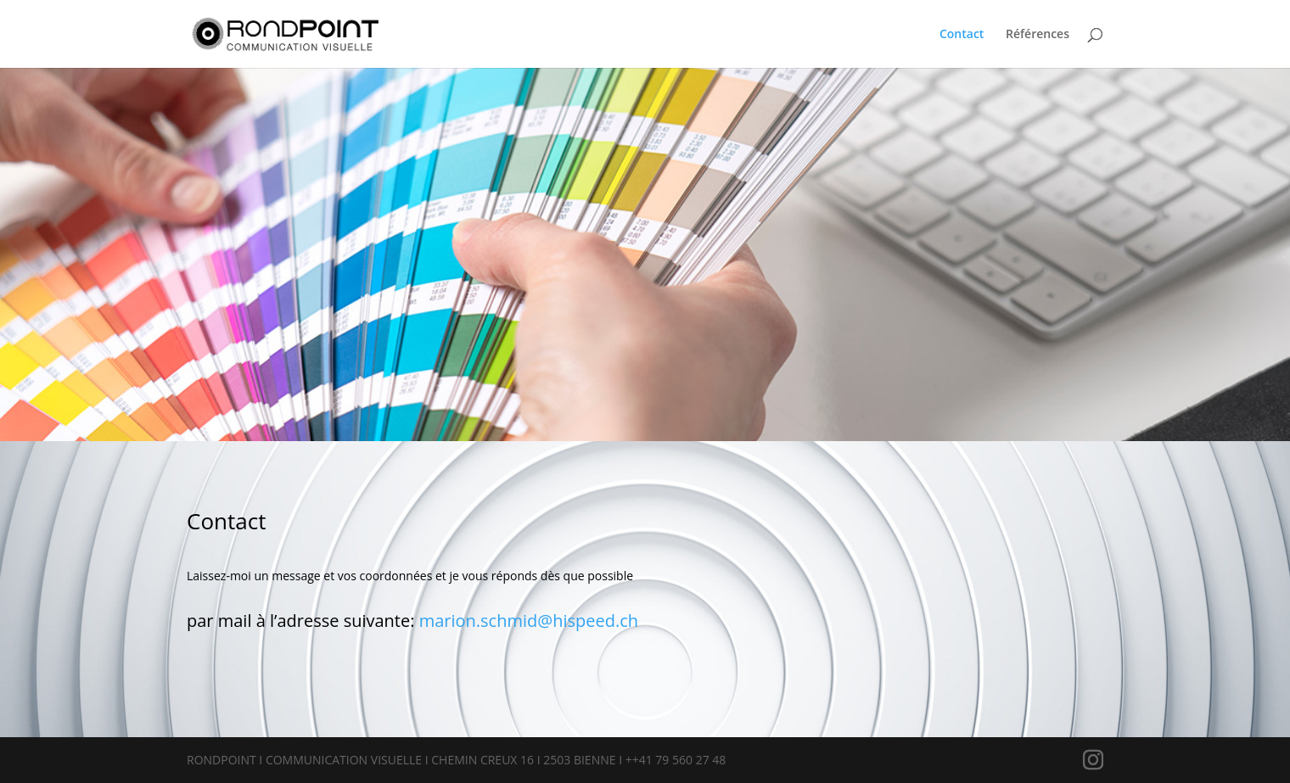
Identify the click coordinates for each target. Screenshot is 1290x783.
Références (1037, 35)
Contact (961, 35)
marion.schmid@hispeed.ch (528, 620)
